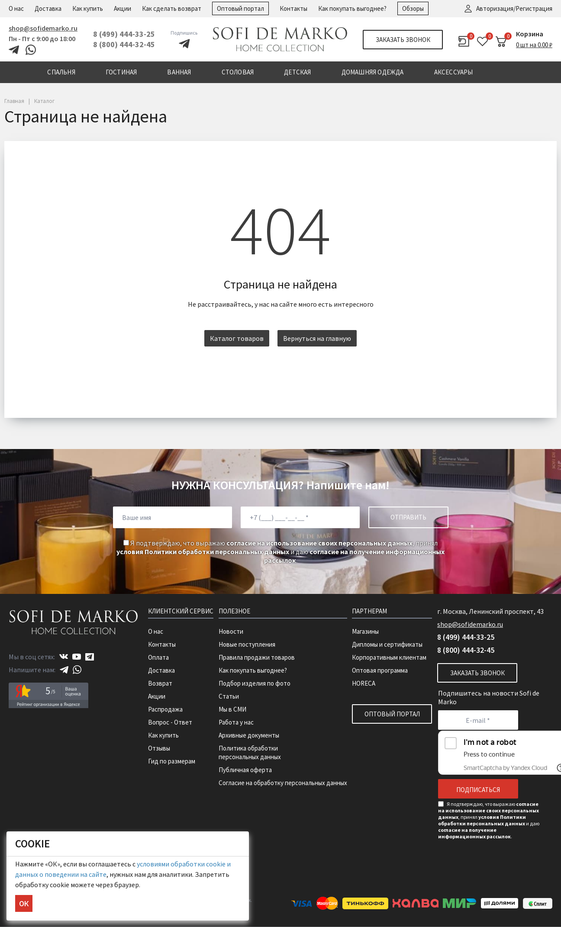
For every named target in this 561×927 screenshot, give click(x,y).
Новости (231, 631)
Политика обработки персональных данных (250, 752)
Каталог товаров (237, 338)
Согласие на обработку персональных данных (283, 783)
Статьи (229, 696)
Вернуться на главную (317, 338)
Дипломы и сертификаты (387, 644)
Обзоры (413, 8)
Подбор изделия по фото (254, 683)
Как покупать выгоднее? (352, 8)
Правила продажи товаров (257, 657)
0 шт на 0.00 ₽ (534, 45)
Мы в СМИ (232, 709)
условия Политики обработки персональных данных (202, 551)
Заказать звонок (403, 39)
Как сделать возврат (171, 8)
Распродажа (165, 709)
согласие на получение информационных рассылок (474, 833)
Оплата (158, 657)
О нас (16, 8)
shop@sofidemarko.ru (43, 28)
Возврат (160, 683)
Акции (122, 8)
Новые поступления (247, 644)
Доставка (48, 8)
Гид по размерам (171, 761)
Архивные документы (249, 735)
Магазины (365, 631)
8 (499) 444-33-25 (124, 34)
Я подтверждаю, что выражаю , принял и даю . (280, 552)
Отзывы (159, 748)
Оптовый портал (240, 8)
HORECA (363, 683)
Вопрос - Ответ (170, 722)
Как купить (87, 8)
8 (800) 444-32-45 (124, 44)
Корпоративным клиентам (389, 657)
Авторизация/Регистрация (514, 8)
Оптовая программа (380, 670)
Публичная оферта (245, 770)
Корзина (529, 33)
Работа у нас (236, 722)
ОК (24, 903)
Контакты (293, 8)
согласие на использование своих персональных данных (319, 543)
